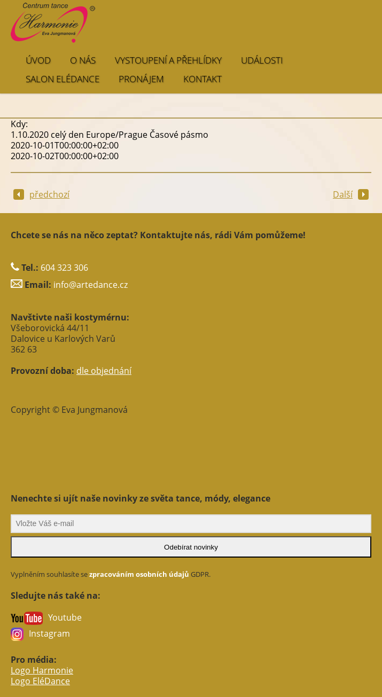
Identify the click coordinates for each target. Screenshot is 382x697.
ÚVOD (38, 60)
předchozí (41, 194)
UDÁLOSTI (262, 60)
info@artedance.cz (90, 285)
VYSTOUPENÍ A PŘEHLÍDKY (168, 60)
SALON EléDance (62, 79)
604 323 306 (64, 267)
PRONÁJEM (141, 79)
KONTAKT (202, 79)
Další (351, 194)
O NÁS (83, 60)
